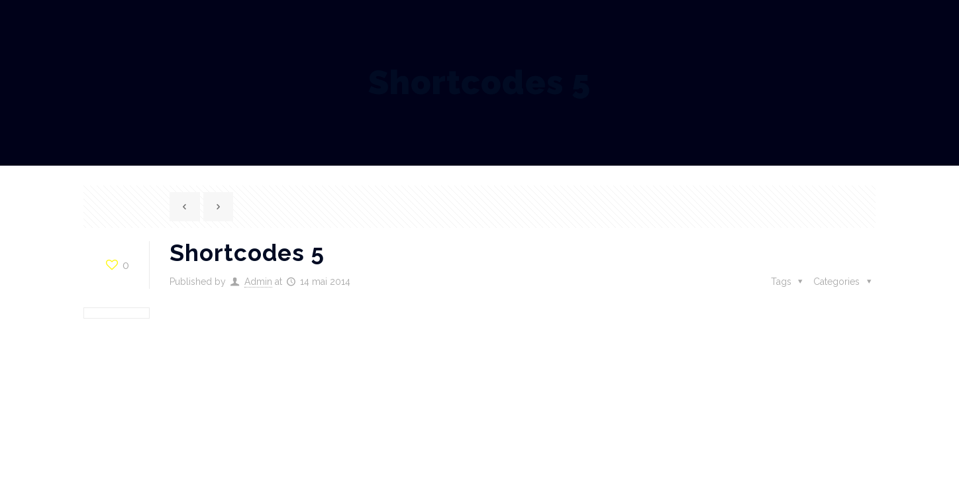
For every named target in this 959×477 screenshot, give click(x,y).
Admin (258, 281)
